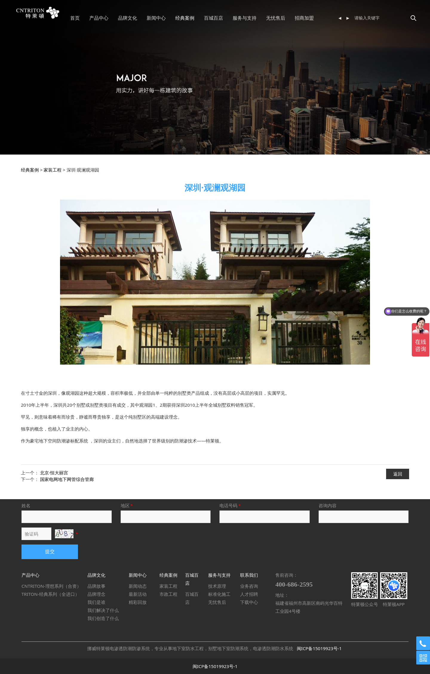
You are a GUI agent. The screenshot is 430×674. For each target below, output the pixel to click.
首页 (94, 18)
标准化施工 (219, 594)
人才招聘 (249, 594)
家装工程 (53, 170)
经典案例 (203, 18)
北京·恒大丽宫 (54, 473)
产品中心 (117, 18)
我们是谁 (96, 602)
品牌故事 (96, 586)
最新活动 (138, 594)
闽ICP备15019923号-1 (319, 648)
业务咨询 (249, 586)
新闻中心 (175, 18)
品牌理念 (96, 594)
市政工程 (168, 594)
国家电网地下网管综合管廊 (67, 479)
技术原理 (217, 586)
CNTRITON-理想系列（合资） (51, 586)
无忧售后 (294, 18)
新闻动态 (138, 586)
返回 (397, 474)
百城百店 (232, 18)
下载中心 (249, 602)
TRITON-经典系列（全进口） (50, 594)
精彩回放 (138, 602)
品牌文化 (146, 18)
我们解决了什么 (103, 610)
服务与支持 (263, 18)
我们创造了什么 (103, 618)
